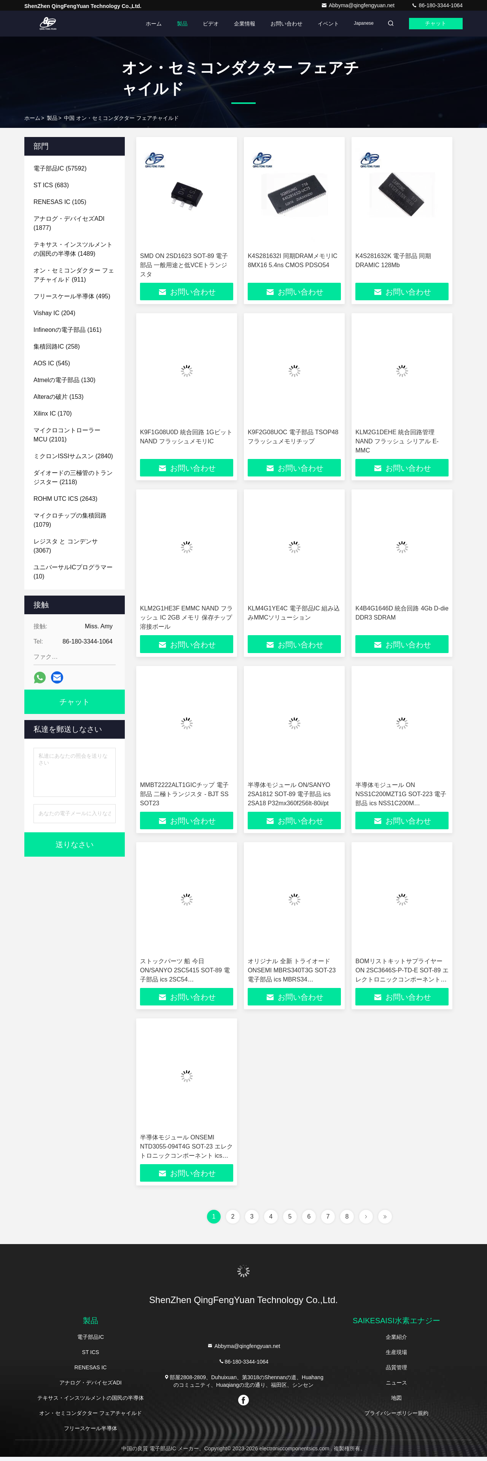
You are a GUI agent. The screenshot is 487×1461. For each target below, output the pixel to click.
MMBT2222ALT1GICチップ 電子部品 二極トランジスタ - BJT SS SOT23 (184, 796)
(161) (67, 330)
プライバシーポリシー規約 (396, 1417)
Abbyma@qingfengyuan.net (358, 5)
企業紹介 (396, 1341)
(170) (52, 413)
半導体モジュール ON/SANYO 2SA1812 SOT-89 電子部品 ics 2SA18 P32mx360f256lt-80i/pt (289, 796)
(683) (51, 185)
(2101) (66, 435)
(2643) (65, 498)
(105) (59, 202)
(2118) (73, 477)
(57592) (60, 168)
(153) (58, 397)
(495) (71, 296)
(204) (54, 313)
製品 (175, 24)
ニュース (396, 1387)
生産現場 (396, 1356)
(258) (56, 346)
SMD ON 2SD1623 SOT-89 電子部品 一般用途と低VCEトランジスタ (184, 265)
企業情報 (237, 24)
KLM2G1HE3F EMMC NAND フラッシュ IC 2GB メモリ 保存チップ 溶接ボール (186, 619)
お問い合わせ (279, 24)
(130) (64, 380)
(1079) (70, 520)
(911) (73, 275)
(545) (51, 363)
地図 (396, 1402)
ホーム (146, 24)
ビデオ (204, 24)
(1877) (69, 223)
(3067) (65, 546)
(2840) (73, 456)
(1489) (73, 249)
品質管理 (396, 1372)
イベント (321, 24)
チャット (433, 24)
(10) (73, 572)
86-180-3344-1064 (437, 5)
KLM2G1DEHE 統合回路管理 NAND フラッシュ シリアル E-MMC (397, 442)
